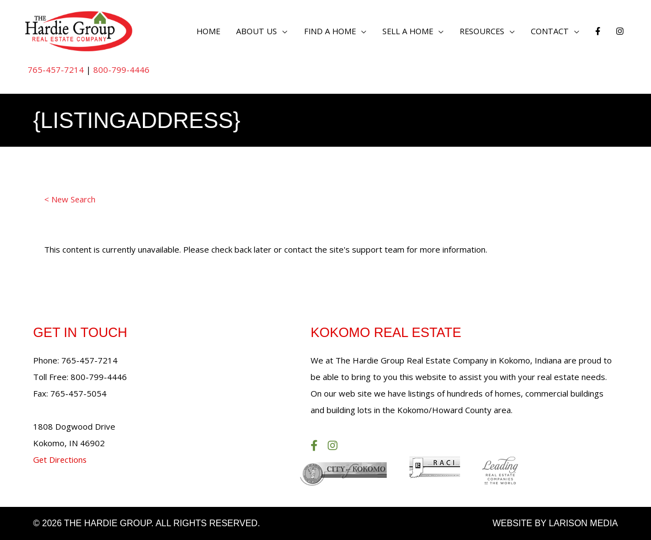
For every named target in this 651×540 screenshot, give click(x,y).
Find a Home (321, 30)
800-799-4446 (121, 70)
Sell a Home (401, 30)
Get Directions (60, 460)
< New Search (70, 200)
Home (196, 30)
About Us (245, 30)
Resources (478, 30)
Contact (548, 30)
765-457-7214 (56, 70)
